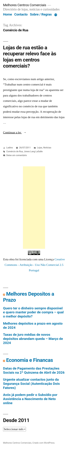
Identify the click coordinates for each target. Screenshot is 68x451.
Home (7, 14)
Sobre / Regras (41, 14)
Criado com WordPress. (43, 443)
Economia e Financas (29, 360)
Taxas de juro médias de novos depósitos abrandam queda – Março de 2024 (33, 339)
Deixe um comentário (16, 155)
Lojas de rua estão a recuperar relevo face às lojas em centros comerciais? (29, 57)
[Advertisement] (34, 207)
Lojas (39, 147)
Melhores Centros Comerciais (24, 5)
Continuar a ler (14, 132)
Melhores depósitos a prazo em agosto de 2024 (33, 325)
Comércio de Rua (14, 151)
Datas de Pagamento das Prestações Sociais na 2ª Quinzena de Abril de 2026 (34, 370)
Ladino (9, 147)
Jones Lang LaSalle (33, 151)
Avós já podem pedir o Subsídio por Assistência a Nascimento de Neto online (30, 399)
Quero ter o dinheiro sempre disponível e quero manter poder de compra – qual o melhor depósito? (33, 312)
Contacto (21, 14)
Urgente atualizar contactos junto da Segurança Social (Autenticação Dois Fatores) (31, 384)
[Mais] (55, 15)
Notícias (47, 147)
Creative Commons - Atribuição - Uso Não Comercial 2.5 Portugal (35, 264)
